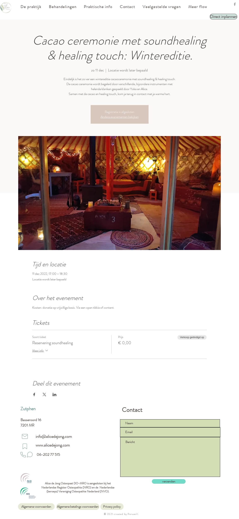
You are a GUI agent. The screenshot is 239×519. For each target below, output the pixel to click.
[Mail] (25, 436)
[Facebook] (235, 4)
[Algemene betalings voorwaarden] (77, 506)
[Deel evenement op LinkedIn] (54, 394)
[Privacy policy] (112, 506)
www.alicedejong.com (53, 445)
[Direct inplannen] (223, 17)
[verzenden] (169, 481)
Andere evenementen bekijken (120, 116)
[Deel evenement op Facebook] (34, 394)
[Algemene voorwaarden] (36, 506)
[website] (25, 446)
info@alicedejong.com (54, 437)
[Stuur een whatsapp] (30, 454)
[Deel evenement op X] (44, 394)
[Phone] (23, 454)
